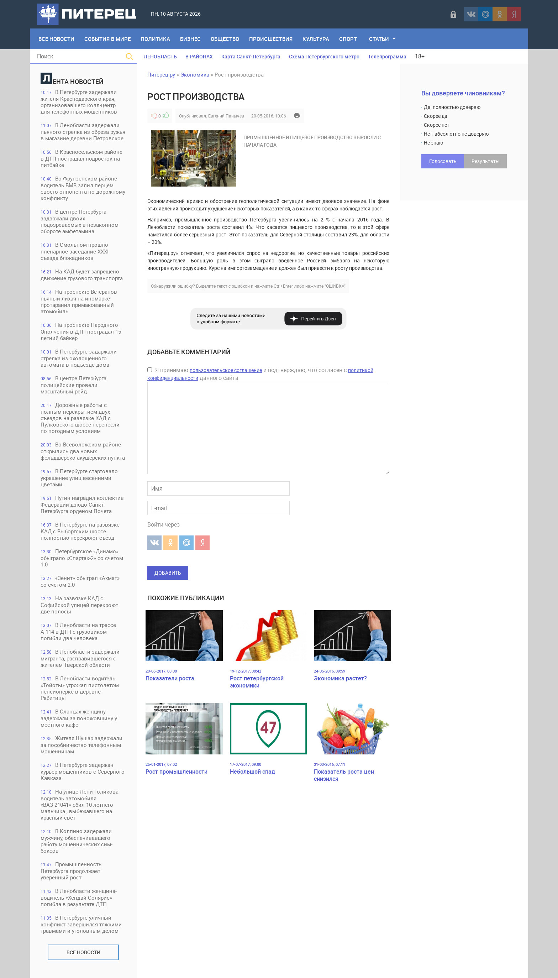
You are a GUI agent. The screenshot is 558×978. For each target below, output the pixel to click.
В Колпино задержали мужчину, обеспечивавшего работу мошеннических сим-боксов (76, 840)
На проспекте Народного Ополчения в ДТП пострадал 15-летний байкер (81, 331)
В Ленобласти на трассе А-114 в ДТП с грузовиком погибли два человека (78, 631)
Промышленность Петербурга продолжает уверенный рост (71, 871)
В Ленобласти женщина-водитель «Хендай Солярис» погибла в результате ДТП (79, 897)
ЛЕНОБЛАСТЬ (160, 56)
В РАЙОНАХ (199, 56)
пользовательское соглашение (226, 370)
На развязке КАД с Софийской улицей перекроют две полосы (79, 605)
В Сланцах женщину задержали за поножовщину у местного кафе (79, 718)
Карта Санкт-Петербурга (250, 56)
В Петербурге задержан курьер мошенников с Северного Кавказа (83, 771)
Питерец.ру (161, 74)
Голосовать (443, 161)
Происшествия (271, 38)
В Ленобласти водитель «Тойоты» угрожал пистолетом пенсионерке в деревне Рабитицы (80, 688)
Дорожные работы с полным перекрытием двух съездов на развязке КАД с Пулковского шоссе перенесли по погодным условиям (80, 417)
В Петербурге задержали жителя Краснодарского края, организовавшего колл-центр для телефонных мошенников (79, 101)
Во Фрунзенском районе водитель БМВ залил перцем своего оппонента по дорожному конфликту (83, 188)
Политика (155, 38)
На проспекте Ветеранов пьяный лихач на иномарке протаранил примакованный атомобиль (79, 301)
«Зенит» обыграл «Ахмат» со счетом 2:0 (80, 581)
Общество (225, 38)
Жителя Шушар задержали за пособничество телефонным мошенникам (81, 744)
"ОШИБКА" (335, 286)
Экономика (194, 74)
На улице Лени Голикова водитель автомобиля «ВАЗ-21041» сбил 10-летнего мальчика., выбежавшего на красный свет (80, 804)
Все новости (83, 952)
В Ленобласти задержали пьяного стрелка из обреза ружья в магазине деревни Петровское (83, 131)
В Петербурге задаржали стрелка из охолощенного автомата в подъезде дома (79, 358)
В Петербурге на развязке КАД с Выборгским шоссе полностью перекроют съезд (80, 531)
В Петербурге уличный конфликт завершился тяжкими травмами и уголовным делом (81, 924)
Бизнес (190, 38)
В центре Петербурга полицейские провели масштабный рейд (73, 385)
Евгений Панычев (226, 116)
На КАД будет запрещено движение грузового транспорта (82, 275)
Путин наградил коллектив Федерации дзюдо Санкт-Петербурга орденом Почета (82, 504)
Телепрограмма (387, 56)
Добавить (167, 572)
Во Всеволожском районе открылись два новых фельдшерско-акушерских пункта (83, 451)
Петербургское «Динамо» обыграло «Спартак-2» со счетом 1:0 (82, 558)
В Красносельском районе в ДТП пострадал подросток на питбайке (81, 158)
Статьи (379, 38)
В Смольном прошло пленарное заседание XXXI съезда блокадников (75, 251)
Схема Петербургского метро (324, 56)
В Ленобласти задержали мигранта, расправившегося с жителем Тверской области (80, 658)
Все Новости (56, 38)
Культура (315, 38)
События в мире (107, 38)
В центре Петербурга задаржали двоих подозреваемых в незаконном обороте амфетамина (80, 221)
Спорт (348, 38)
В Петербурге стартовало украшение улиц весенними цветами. (79, 477)
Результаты (486, 161)
